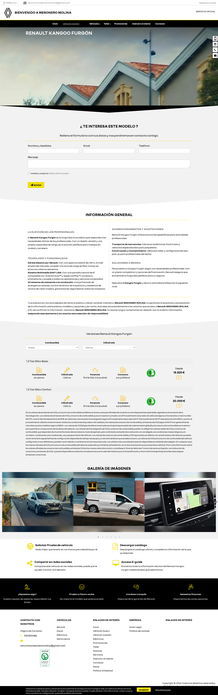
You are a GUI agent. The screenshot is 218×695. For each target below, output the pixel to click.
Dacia (60, 630)
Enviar (36, 184)
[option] (37, 502)
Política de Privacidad (59, 173)
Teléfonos (10, 2)
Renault (61, 627)
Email (86, 145)
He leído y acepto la (50, 173)
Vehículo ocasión (102, 634)
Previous (1, 502)
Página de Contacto (31, 630)
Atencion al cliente (141, 23)
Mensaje (33, 157)
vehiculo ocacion (71, 23)
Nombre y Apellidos (39, 145)
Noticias (97, 650)
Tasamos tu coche (207, 3)
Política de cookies (139, 630)
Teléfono (144, 145)
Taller (106, 23)
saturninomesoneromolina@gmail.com (42, 645)
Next (215, 502)
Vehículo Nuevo (101, 630)
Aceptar (144, 689)
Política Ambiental (103, 670)
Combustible (52, 342)
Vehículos (94, 23)
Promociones (120, 23)
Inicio (55, 23)
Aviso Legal (135, 627)
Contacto (160, 23)
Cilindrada (109, 342)
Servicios (98, 654)
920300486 (30, 635)
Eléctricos (62, 634)
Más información (74, 693)
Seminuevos (63, 638)
